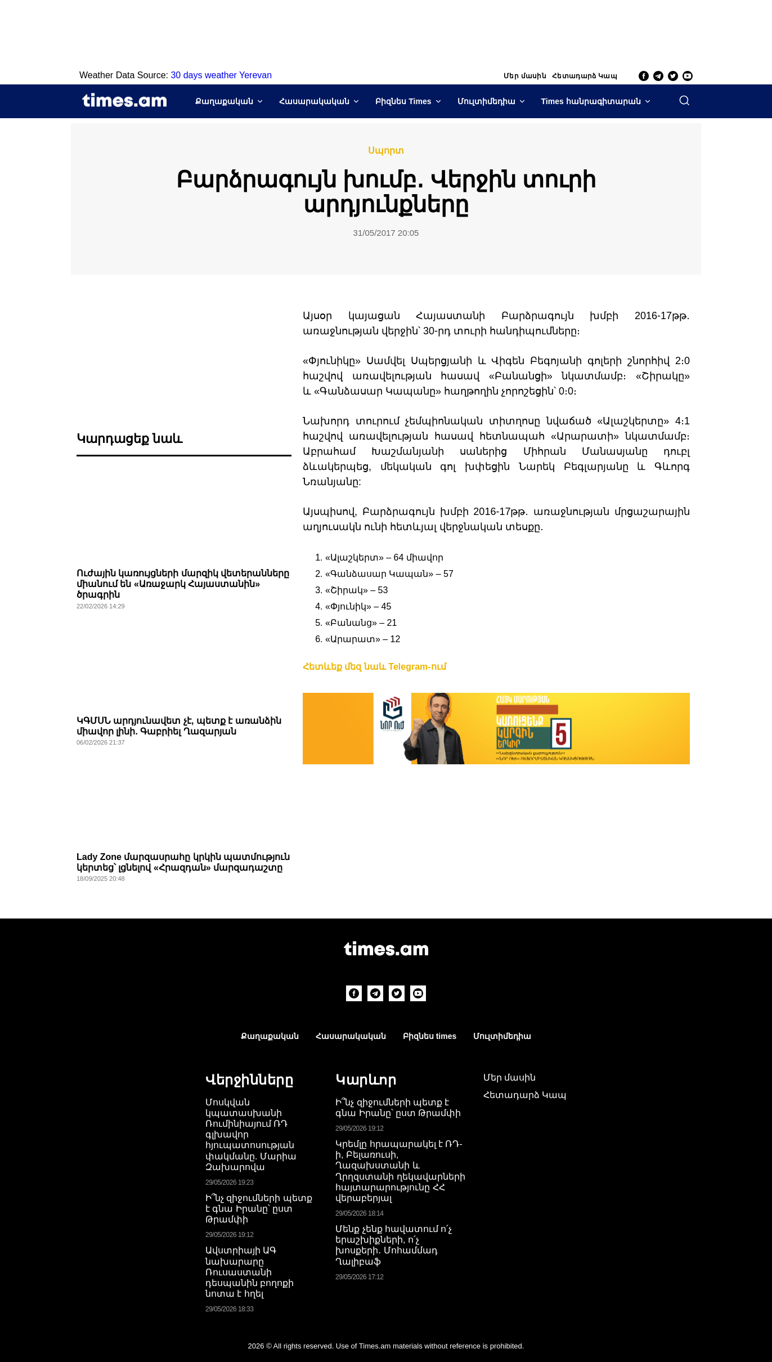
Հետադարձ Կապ (584, 76)
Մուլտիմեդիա (486, 101)
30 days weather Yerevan (221, 75)
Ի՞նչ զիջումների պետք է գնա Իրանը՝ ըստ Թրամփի (258, 1208)
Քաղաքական (224, 101)
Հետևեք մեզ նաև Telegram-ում (374, 666)
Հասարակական (314, 101)
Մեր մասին (525, 76)
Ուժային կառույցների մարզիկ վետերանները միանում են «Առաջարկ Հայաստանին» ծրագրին (183, 583)
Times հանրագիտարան (591, 101)
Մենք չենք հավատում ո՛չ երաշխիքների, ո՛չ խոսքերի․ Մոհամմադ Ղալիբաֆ (393, 1245)
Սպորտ (386, 150)
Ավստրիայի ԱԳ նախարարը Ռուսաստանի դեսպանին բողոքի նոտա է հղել (249, 1271)
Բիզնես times (429, 1036)
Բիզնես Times (403, 101)
